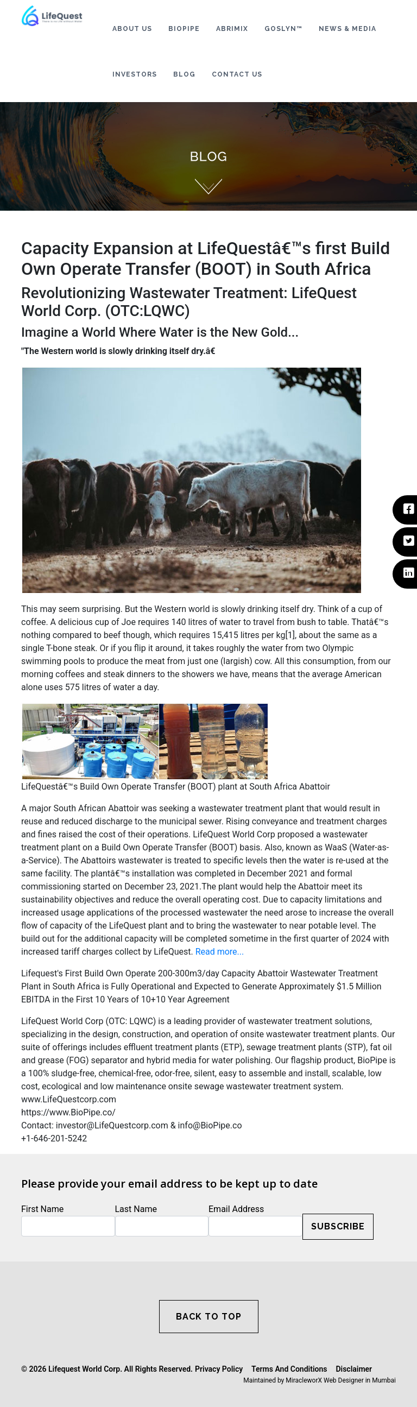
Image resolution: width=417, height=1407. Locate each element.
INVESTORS (134, 74)
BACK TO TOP (209, 1316)
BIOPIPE (184, 29)
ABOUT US (132, 29)
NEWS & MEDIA (347, 29)
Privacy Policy (219, 1369)
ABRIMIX (232, 29)
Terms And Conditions (289, 1369)
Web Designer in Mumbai (360, 1380)
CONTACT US (237, 74)
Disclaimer (354, 1369)
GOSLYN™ (283, 29)
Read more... (219, 952)
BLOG (184, 74)
